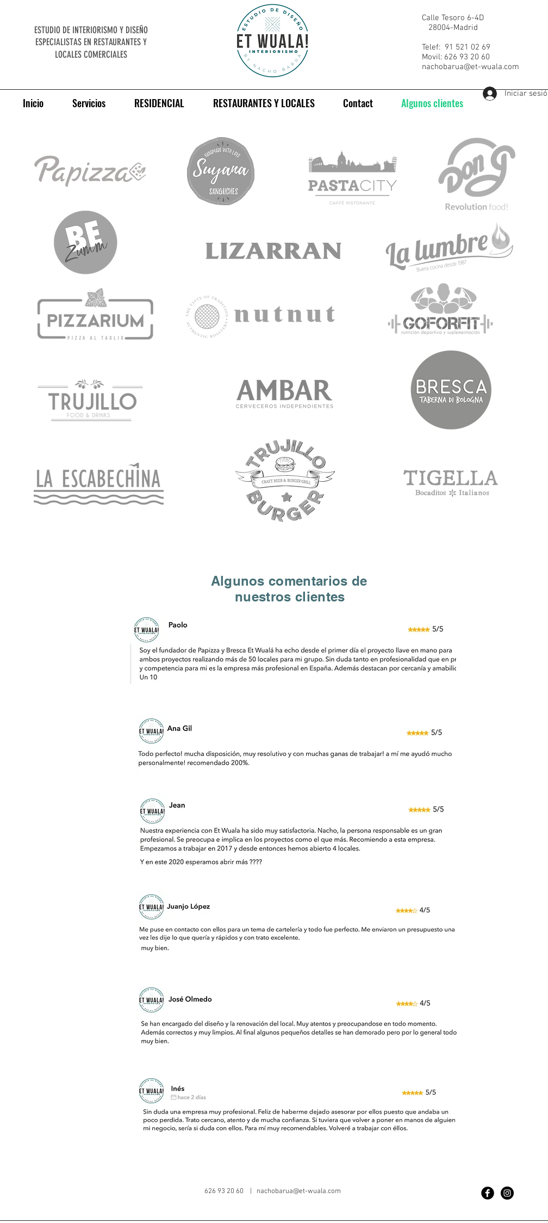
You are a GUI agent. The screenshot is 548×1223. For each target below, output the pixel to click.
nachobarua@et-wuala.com (470, 67)
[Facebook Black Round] (487, 1193)
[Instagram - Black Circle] (507, 1193)
